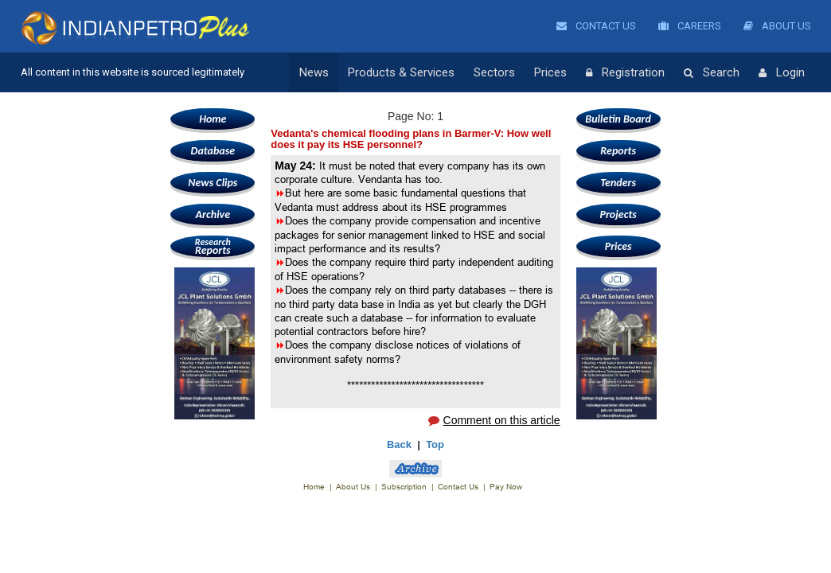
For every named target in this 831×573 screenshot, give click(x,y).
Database (213, 151)
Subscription (404, 486)
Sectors (494, 72)
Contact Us (596, 26)
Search (711, 73)
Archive (213, 214)
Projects (617, 214)
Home (212, 119)
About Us (777, 26)
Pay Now (506, 486)
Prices (550, 72)
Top (435, 444)
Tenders (618, 182)
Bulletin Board (618, 119)
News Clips (212, 182)
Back (399, 444)
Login (782, 73)
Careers (689, 26)
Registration (625, 73)
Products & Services (401, 72)
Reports (212, 246)
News (314, 72)
